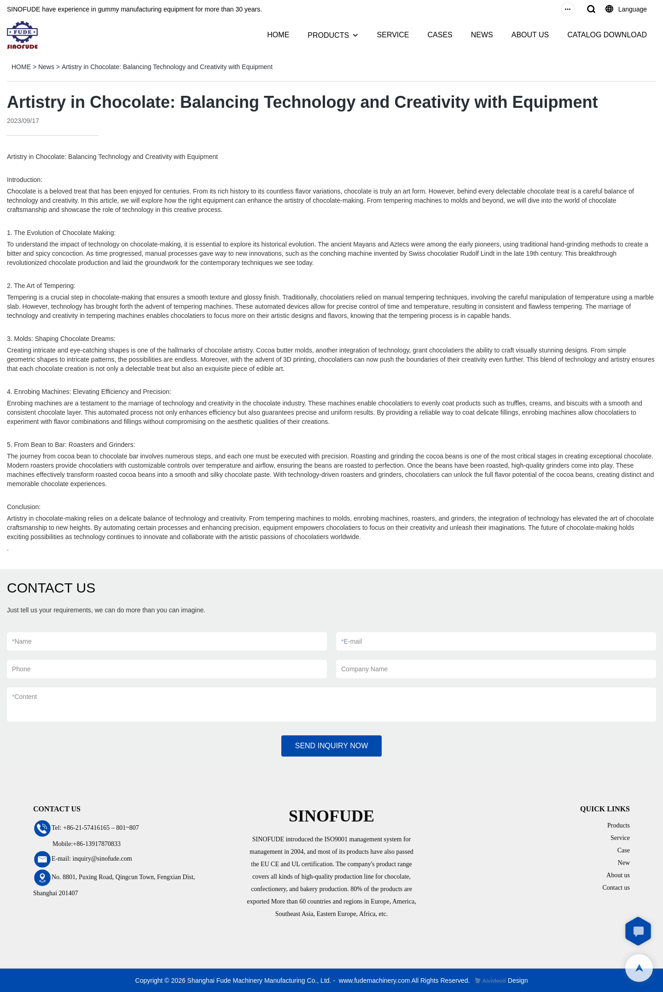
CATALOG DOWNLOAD (607, 35)
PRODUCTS (328, 35)
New (624, 862)
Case (623, 850)
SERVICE (393, 35)
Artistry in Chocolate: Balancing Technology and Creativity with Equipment (167, 66)
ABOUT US (530, 35)
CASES (439, 35)
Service (620, 837)
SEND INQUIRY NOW (331, 746)
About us (618, 875)
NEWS (482, 35)
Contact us (616, 887)
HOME (278, 35)
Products (618, 825)
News (46, 66)
